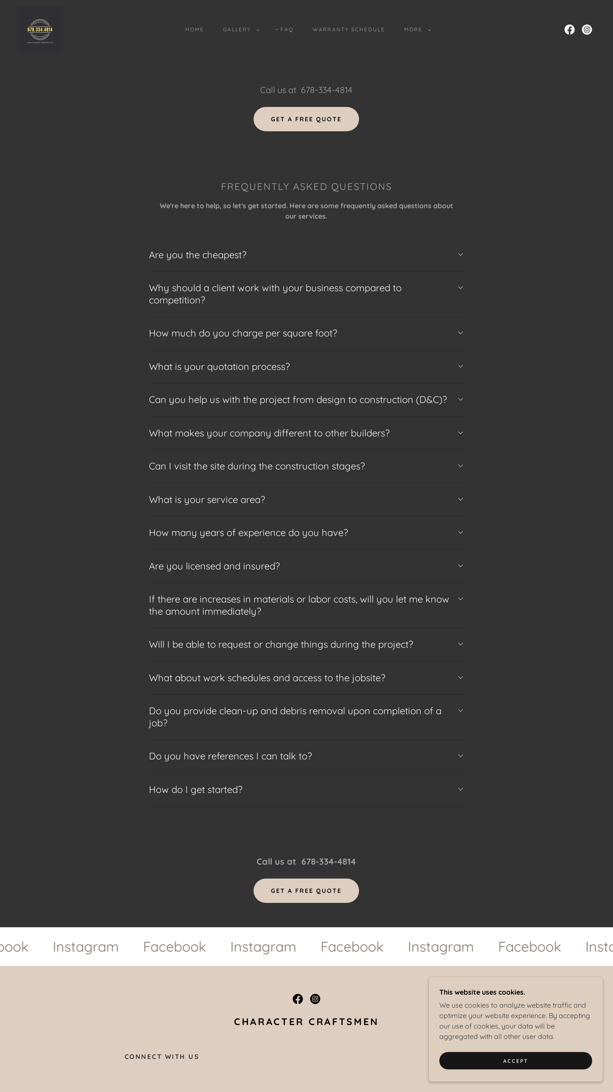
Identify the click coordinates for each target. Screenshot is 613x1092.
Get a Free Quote (306, 119)
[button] (239, 29)
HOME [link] (194, 29)
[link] (40, 28)
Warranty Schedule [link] (349, 29)
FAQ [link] (286, 29)
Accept (515, 1061)
